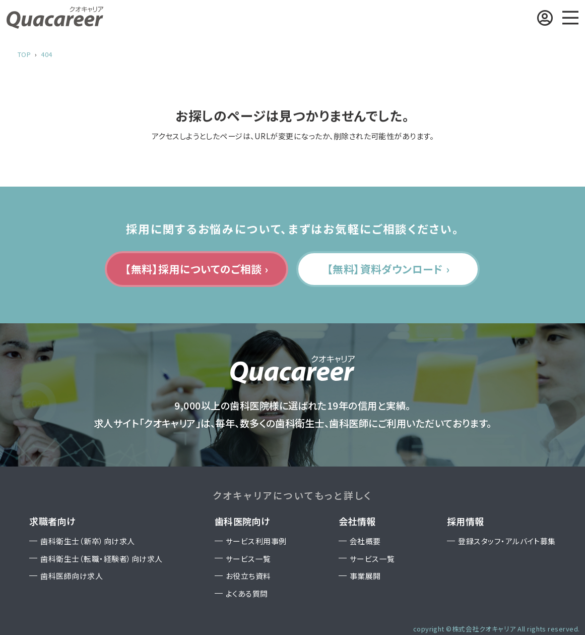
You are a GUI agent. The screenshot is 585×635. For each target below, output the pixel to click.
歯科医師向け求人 (71, 575)
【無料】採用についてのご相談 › (197, 268)
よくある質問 (247, 593)
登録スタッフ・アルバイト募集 (507, 541)
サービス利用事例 (256, 541)
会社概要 (365, 541)
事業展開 (365, 575)
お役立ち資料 (248, 575)
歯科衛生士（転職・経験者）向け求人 (101, 558)
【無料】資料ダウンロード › (388, 268)
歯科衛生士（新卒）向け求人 (87, 541)
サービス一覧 (248, 558)
